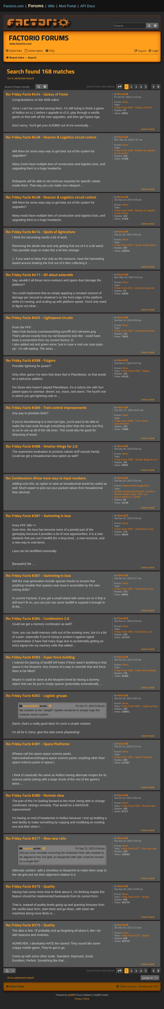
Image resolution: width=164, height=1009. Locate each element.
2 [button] (131, 87)
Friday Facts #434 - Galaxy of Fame (133, 107)
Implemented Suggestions (135, 485)
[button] (119, 86)
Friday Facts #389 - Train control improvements (131, 422)
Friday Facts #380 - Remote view (138, 806)
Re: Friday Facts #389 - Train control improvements (46, 407)
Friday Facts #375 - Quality (135, 897)
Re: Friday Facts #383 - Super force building (40, 657)
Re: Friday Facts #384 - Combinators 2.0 (37, 618)
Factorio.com (13, 6)
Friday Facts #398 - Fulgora (135, 371)
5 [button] (145, 87)
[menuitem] (33, 51)
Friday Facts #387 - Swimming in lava (133, 529)
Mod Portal (67, 6)
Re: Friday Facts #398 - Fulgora (31, 360)
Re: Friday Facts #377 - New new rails (36, 838)
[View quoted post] (50, 706)
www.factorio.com (20, 43)
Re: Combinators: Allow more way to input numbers (46, 478)
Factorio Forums (39, 37)
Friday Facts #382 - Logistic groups (139, 706)
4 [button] (141, 87)
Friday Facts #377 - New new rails (139, 848)
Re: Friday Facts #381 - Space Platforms (37, 744)
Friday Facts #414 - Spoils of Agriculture (135, 245)
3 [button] (136, 87)
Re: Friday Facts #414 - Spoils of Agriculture (40, 232)
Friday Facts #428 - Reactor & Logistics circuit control (134, 151)
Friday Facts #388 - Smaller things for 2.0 (135, 459)
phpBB (71, 995)
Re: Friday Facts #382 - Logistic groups (36, 695)
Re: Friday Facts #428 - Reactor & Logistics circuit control (51, 137)
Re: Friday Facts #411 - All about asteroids (39, 275)
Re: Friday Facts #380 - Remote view (35, 795)
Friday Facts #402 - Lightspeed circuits (134, 330)
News (125, 102)
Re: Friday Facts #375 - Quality (30, 886)
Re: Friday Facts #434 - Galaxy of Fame (37, 94)
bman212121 (31, 706)
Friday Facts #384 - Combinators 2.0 (133, 631)
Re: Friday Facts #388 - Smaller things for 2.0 (42, 446)
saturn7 (28, 848)
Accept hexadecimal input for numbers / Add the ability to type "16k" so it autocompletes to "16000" (134, 494)
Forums (36, 5)
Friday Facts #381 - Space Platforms (133, 757)
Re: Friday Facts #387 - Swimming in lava (38, 516)
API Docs (87, 6)
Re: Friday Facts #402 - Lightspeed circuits (39, 318)
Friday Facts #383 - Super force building (135, 670)
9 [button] (153, 87)
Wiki (51, 6)
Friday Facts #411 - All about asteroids (134, 288)
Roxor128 (122, 94)
